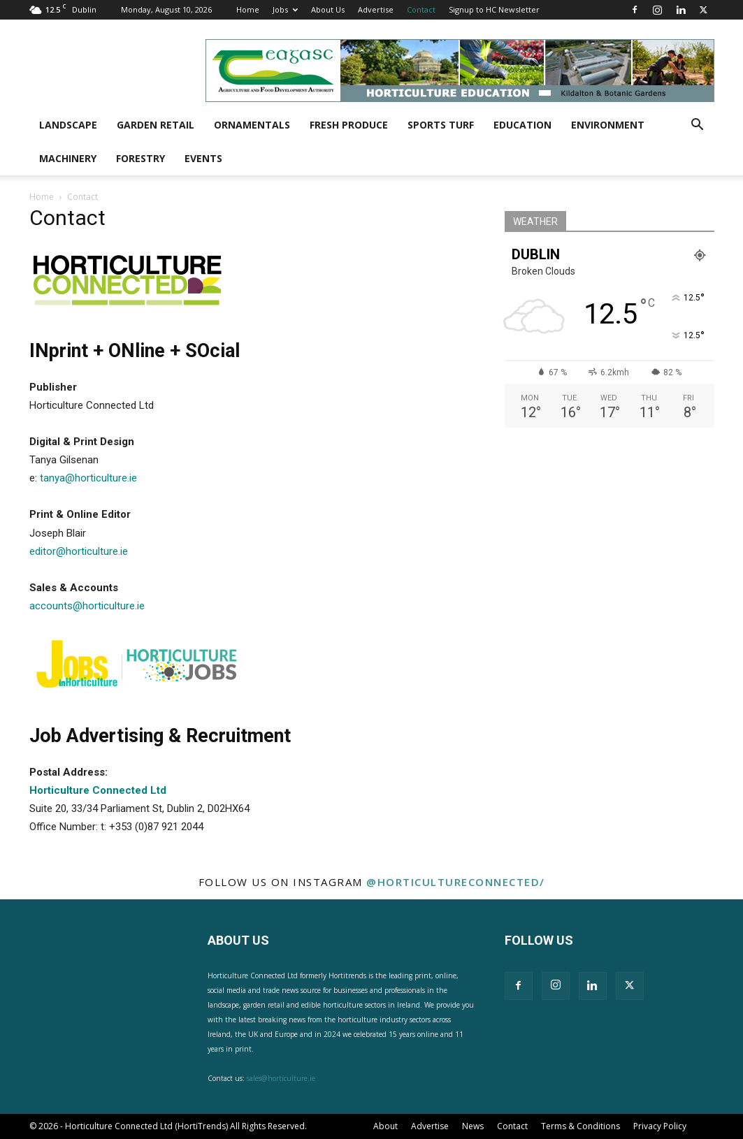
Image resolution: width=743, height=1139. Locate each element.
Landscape (68, 124)
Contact (421, 9)
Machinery (67, 158)
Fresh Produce (349, 124)
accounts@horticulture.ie (87, 606)
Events (203, 158)
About (385, 1126)
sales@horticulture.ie (281, 1078)
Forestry (140, 158)
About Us (328, 9)
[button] (697, 126)
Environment (607, 124)
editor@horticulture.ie (78, 551)
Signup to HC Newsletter (494, 9)
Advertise (376, 9)
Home (247, 9)
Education (522, 124)
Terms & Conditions (580, 1126)
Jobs (285, 9)
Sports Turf (440, 124)
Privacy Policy (659, 1126)
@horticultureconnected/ (455, 882)
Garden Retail (155, 124)
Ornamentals (252, 124)
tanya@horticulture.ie (88, 478)
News (473, 1126)
